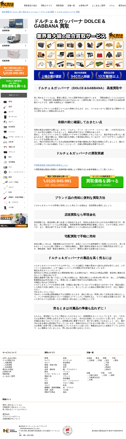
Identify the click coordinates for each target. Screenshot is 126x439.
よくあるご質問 (98, 5)
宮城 (100, 360)
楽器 (10, 107)
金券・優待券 (49, 369)
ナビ (10, 167)
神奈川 (108, 369)
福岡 (112, 375)
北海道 (91, 360)
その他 (11, 207)
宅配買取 (8, 363)
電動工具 (12, 147)
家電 (10, 101)
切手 (65, 367)
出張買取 (8, 365)
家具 (46, 372)
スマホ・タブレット (16, 137)
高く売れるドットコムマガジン (15, 409)
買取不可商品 (49, 392)
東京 (107, 365)
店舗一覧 (71, 5)
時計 (10, 157)
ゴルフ (11, 187)
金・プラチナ (13, 202)
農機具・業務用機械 (16, 197)
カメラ (11, 112)
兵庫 (91, 380)
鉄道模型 (12, 127)
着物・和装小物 (50, 365)
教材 (10, 177)
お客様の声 (83, 5)
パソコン (12, 132)
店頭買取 (8, 367)
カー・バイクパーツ (16, 172)
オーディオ (13, 117)
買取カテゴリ (46, 5)
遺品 (65, 392)
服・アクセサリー (70, 369)
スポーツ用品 (13, 182)
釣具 (10, 192)
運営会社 (122, 5)
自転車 (11, 142)
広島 (105, 375)
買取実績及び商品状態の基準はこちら (52, 165)
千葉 (107, 363)
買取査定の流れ (30, 5)
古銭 (65, 365)
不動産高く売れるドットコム (14, 407)
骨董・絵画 (48, 390)
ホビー (11, 122)
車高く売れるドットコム (12, 405)
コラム (112, 5)
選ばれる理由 (8, 369)
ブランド (12, 152)
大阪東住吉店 (94, 377)
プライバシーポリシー (11, 416)
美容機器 (12, 162)
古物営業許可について (11, 419)
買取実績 (60, 5)
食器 (46, 367)
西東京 (108, 367)
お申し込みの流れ (10, 358)
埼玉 (107, 360)
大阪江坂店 (93, 375)
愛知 (116, 360)
